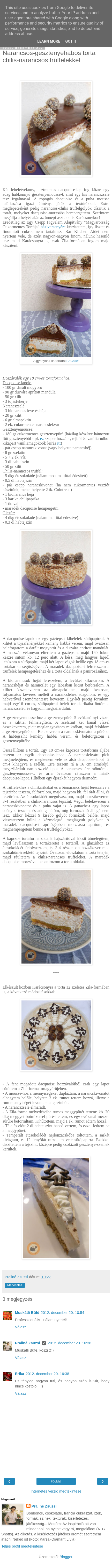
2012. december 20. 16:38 (47, 1374)
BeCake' (72, 361)
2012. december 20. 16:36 (69, 1343)
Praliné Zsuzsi (27, 1343)
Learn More (48, 41)
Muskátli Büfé (27, 1313)
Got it (71, 41)
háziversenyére (53, 227)
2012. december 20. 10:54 (62, 1313)
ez (42, 438)
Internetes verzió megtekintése (56, 1491)
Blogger (65, 1557)
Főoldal (56, 1481)
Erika (19, 1374)
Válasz (20, 1327)
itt (59, 443)
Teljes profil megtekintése (22, 1546)
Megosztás (14, 1285)
